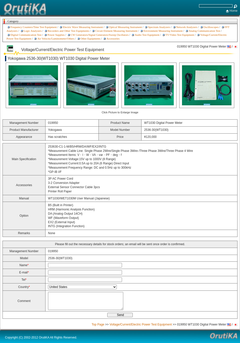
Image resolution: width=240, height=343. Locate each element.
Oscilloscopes (211, 27)
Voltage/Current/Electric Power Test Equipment (141, 324)
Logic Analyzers (33, 30)
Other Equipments (90, 38)
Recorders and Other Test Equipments (68, 30)
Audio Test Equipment (147, 34)
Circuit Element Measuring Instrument (116, 30)
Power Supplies (56, 34)
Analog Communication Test (204, 30)
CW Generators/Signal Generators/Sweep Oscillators (100, 34)
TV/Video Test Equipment (180, 34)
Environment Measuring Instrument (163, 30)
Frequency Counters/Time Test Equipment (33, 27)
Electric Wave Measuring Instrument (83, 27)
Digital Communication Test (26, 34)
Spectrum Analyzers (159, 27)
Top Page (98, 324)
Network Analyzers (187, 27)
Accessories (113, 38)
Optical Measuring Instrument (125, 27)
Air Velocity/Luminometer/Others (55, 38)
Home (234, 11)
